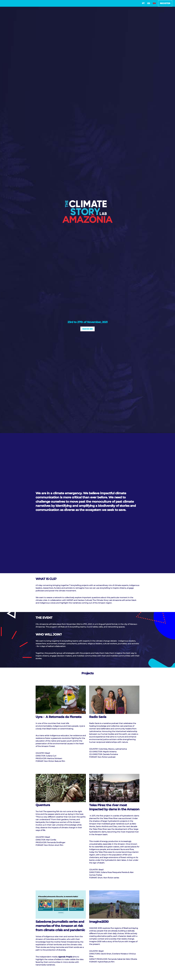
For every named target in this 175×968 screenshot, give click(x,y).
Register (165, 3)
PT (143, 3)
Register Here (87, 329)
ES (148, 3)
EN (154, 3)
